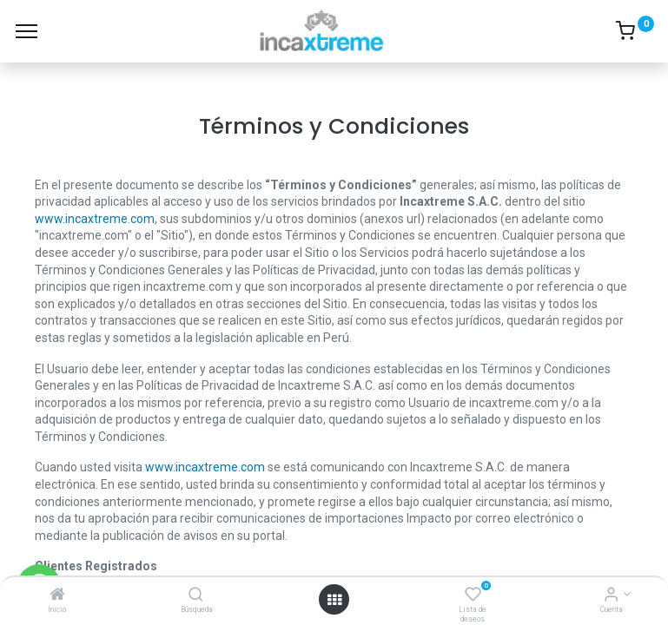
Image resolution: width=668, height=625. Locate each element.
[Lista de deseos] (473, 595)
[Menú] (26, 31)
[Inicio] (57, 595)
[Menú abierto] (334, 599)
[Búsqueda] (196, 595)
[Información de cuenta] (611, 595)
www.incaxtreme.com (95, 219)
